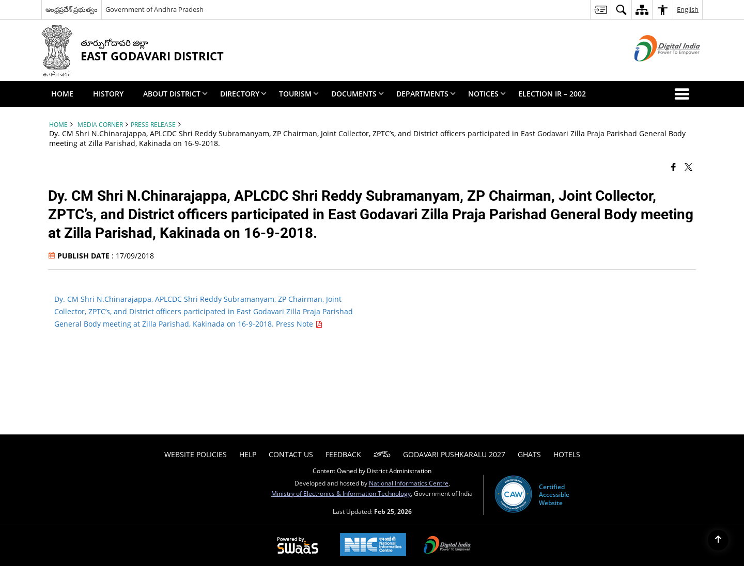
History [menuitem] (108, 94)
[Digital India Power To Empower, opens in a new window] (447, 546)
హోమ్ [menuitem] (382, 454)
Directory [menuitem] (243, 94)
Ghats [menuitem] (529, 454)
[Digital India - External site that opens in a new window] (654, 70)
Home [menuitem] (62, 94)
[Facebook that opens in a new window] (673, 166)
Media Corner (100, 124)
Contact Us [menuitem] (291, 454)
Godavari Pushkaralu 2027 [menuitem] (454, 454)
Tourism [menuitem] (299, 94)
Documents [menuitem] (357, 94)
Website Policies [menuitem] (195, 454)
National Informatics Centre (408, 483)
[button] (684, 94)
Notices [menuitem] (487, 94)
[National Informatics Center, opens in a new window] (373, 545)
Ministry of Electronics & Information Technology (341, 493)
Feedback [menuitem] (343, 454)
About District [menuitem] (175, 94)
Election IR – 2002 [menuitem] (552, 94)
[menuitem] (600, 9)
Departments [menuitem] (426, 94)
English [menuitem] (688, 9)
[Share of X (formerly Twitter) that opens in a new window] (688, 166)
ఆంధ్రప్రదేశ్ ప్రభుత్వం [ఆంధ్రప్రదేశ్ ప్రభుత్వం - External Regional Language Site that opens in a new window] (71, 9)
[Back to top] (718, 540)
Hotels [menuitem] (566, 454)
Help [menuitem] (247, 454)
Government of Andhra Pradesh (154, 9)
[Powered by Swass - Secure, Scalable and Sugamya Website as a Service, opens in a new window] (298, 546)
